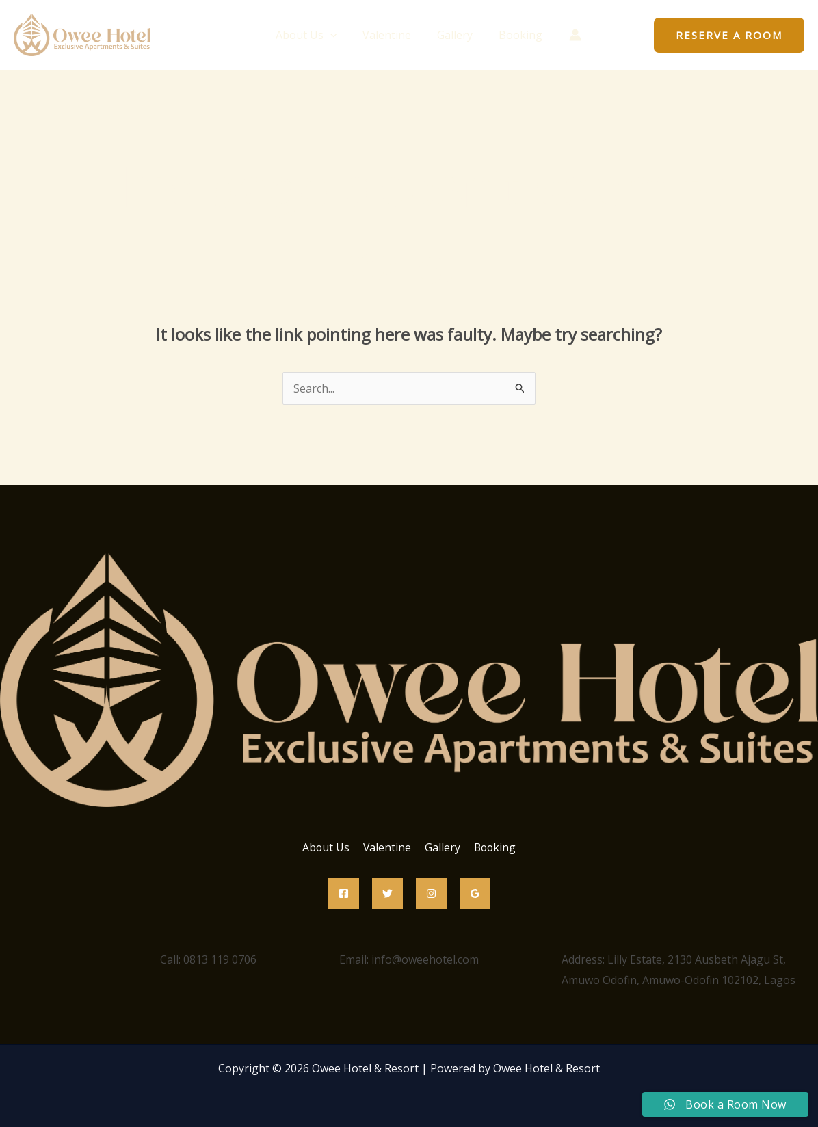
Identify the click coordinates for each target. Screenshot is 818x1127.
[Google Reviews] (475, 893)
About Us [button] (312, 34)
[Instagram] (431, 893)
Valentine (389, 34)
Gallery (453, 34)
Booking (514, 34)
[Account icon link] (567, 35)
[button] (336, 34)
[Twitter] (387, 893)
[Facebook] (343, 893)
